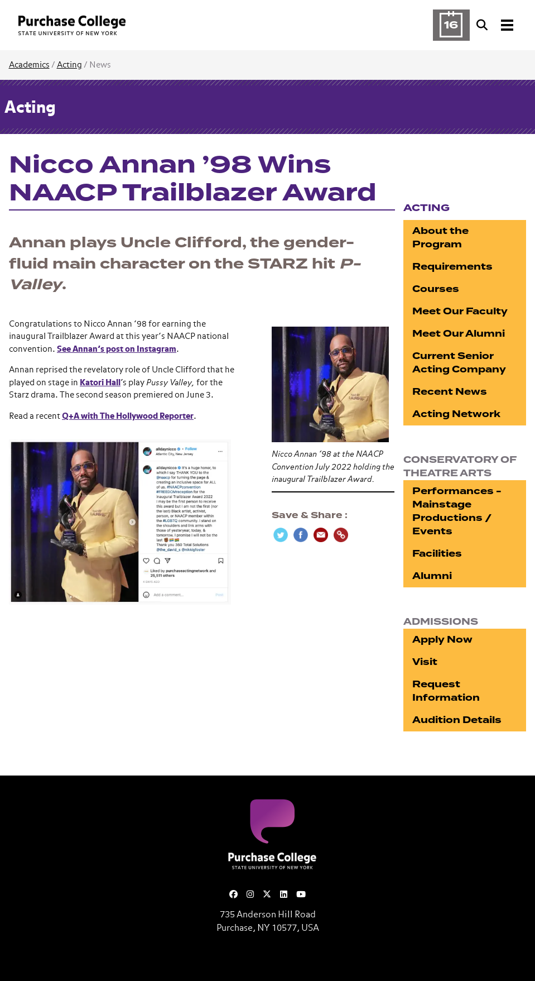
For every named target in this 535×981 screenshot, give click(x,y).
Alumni (432, 576)
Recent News (449, 392)
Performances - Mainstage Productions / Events (457, 511)
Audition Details (457, 720)
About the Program (440, 237)
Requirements (452, 267)
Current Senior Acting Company (459, 362)
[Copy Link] (341, 535)
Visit (424, 662)
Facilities (437, 554)
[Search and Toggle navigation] (496, 25)
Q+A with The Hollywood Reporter (128, 416)
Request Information (446, 691)
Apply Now (442, 640)
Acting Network (456, 414)
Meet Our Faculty (460, 311)
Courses (435, 289)
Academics (29, 65)
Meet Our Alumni (458, 334)
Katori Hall (100, 383)
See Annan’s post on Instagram (116, 349)
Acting (69, 65)
